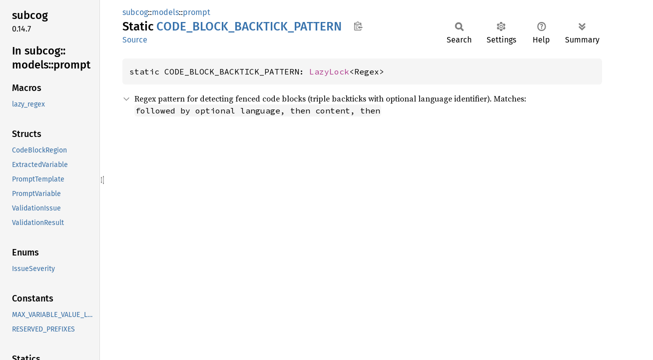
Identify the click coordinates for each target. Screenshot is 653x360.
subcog (135, 12)
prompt (196, 12)
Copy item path (358, 26)
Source (134, 39)
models (165, 12)
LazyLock (329, 71)
